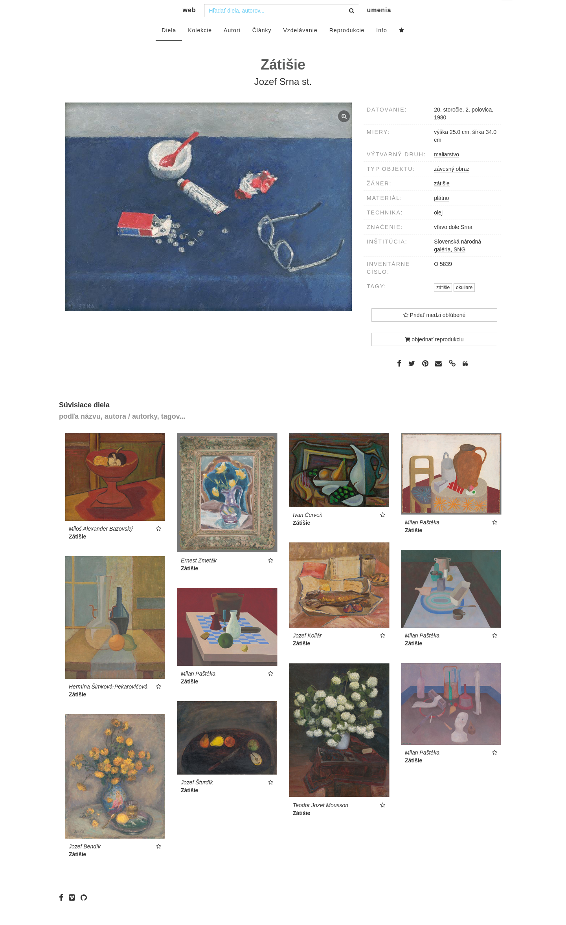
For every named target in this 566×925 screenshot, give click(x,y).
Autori (232, 46)
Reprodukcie (347, 46)
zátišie (442, 199)
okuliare (464, 303)
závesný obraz (451, 184)
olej (438, 228)
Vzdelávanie (300, 46)
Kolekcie (200, 46)
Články (262, 46)
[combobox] (281, 26)
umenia (379, 25)
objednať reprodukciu (434, 355)
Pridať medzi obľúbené (434, 331)
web (189, 25)
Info (381, 46)
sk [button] (507, 12)
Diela (169, 46)
